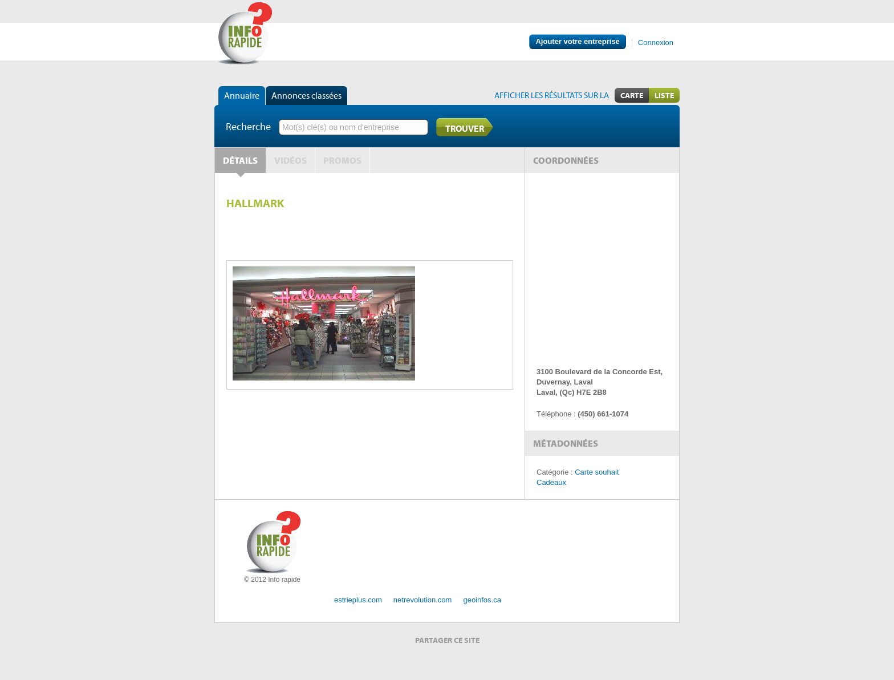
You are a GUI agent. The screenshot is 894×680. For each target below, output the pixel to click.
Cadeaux (551, 482)
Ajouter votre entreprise (577, 41)
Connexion (655, 42)
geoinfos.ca (482, 600)
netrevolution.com (422, 600)
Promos (342, 160)
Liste (664, 95)
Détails (240, 160)
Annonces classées (306, 95)
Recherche (248, 126)
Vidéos (290, 160)
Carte (631, 95)
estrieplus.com (358, 600)
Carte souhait (597, 472)
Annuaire (241, 95)
